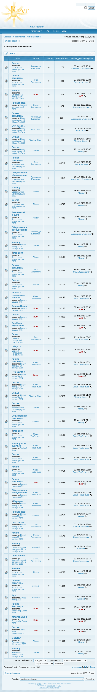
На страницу (76, 667)
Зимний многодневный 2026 (19, 107)
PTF (59, 685)
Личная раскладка (17, 76)
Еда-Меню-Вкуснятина (18, 324)
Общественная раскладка (19, 417)
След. (92, 667)
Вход (64, 31)
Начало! (16, 90)
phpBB (39, 684)
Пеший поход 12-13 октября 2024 (19, 247)
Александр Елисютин (36, 67)
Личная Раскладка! (17, 605)
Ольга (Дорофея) (36, 271)
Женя (35, 375)
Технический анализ (18, 213)
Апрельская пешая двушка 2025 (18, 221)
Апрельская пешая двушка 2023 (18, 574)
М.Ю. (35, 95)
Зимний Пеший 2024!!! (19, 485)
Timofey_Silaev (35, 140)
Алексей (36, 547)
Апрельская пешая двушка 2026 (18, 69)
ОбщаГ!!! (16, 346)
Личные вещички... (17, 581)
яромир (36, 421)
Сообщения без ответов (14, 37)
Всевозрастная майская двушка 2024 (18, 410)
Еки (36, 483)
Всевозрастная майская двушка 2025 (18, 166)
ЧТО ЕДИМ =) (19, 126)
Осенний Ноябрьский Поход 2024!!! (17, 340)
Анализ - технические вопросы (18, 295)
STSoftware (51, 685)
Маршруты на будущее (19, 444)
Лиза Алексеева (36, 81)
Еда (14, 595)
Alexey (36, 150)
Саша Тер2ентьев (36, 297)
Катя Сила (36, 129)
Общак (15, 137)
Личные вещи (19, 103)
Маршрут (16, 187)
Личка (15, 334)
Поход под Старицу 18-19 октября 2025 (18, 120)
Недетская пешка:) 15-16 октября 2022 (17, 655)
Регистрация (36, 31)
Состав (15, 63)
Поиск (55, 31)
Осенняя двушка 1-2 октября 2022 (19, 643)
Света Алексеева (36, 106)
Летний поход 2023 (19, 599)
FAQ (47, 31)
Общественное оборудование (19, 173)
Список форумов (12, 41)
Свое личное (18, 555)
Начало (15, 467)
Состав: (16, 627)
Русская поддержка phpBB (49, 687)
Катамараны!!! (19, 617)
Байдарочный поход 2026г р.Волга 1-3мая (18, 97)
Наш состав (18, 522)
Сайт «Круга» (37, 27)
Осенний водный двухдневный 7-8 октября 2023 (19, 549)
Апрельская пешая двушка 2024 (18, 425)
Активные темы (34, 37)
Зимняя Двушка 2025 (19, 301)
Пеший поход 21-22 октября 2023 (19, 506)
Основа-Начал (19, 306)
